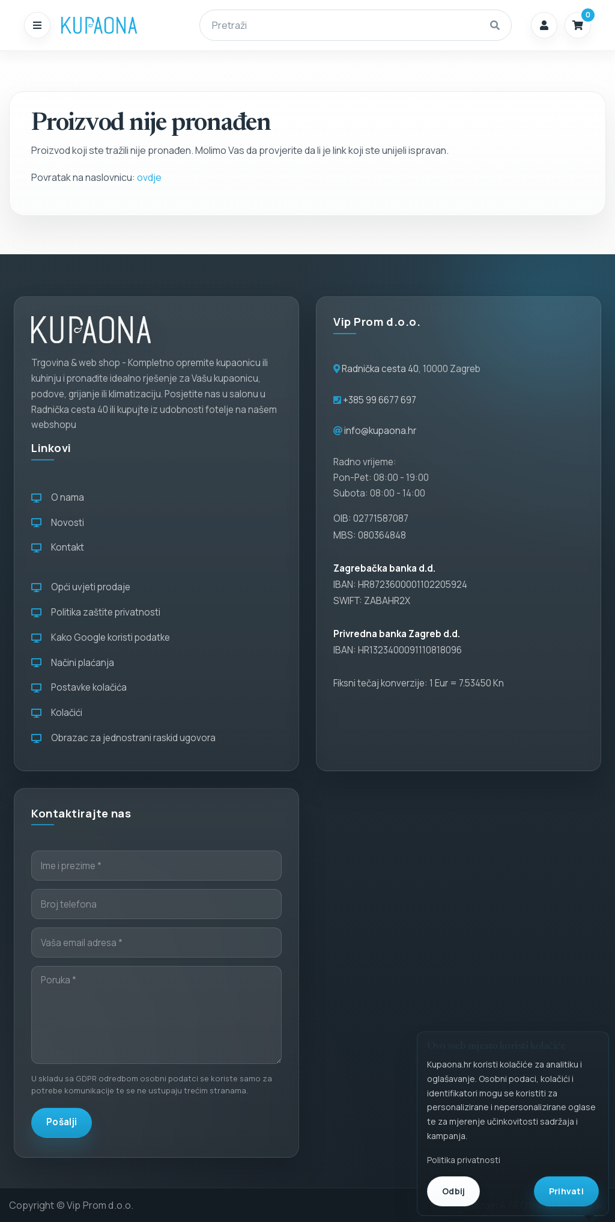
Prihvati (566, 1191)
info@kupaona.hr (380, 430)
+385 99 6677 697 (378, 400)
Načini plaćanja (72, 662)
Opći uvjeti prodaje (80, 587)
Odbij (453, 1191)
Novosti (57, 522)
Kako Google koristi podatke (100, 637)
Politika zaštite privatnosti (95, 612)
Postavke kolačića (79, 687)
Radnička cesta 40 (380, 368)
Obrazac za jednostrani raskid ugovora (123, 738)
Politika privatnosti (463, 1159)
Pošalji (61, 1122)
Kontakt (57, 547)
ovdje (149, 177)
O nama (57, 497)
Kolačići (56, 712)
